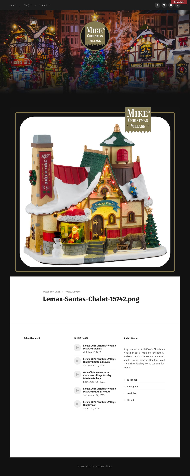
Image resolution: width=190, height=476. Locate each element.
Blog (26, 5)
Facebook (132, 379)
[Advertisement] (95, 85)
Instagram (132, 386)
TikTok (130, 400)
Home (13, 5)
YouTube (131, 393)
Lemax (43, 5)
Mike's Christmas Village (99, 466)
